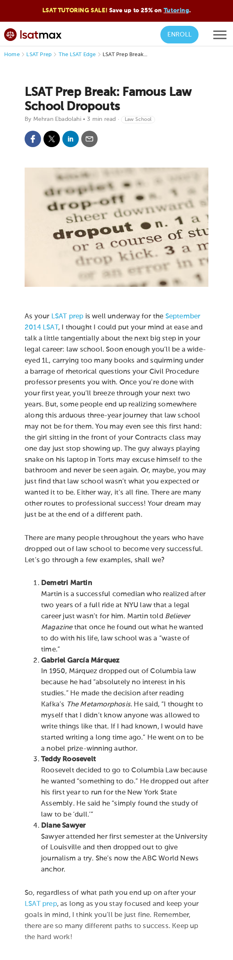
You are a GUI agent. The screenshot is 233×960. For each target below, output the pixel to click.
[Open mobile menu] (220, 37)
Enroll (179, 35)
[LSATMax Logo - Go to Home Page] (33, 33)
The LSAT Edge (77, 54)
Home (12, 54)
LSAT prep (67, 316)
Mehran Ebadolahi (57, 119)
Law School (138, 119)
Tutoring (176, 11)
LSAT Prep (39, 54)
